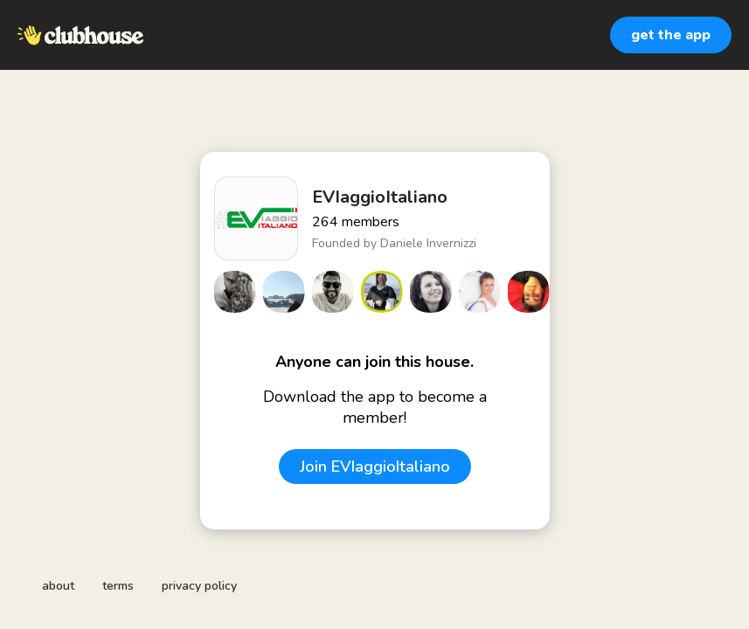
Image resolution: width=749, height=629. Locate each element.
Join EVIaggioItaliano (375, 466)
